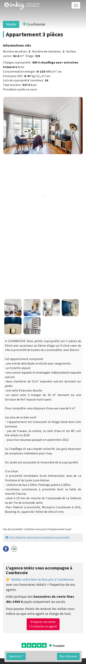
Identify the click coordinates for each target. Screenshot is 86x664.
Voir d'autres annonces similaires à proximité (39, 537)
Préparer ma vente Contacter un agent (43, 624)
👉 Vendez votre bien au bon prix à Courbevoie (39, 579)
